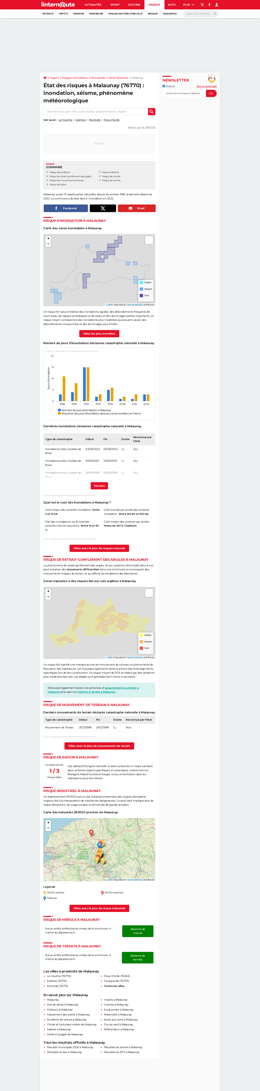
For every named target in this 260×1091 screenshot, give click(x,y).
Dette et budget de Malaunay (65, 1034)
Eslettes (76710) (56, 981)
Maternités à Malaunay (118, 1014)
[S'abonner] (189, 93)
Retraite (47, 13)
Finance (154, 4)
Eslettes (80, 120)
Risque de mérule (111, 176)
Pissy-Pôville (112, 120)
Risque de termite (111, 180)
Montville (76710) (57, 986)
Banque (153, 13)
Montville (94, 120)
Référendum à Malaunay (119, 1029)
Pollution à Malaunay (59, 1009)
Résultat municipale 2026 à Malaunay (70, 1047)
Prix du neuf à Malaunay (118, 1024)
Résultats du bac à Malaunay (64, 1052)
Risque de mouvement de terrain (67, 180)
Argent (54, 77)
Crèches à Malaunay (116, 1004)
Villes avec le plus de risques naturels (99, 548)
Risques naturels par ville (125, 13)
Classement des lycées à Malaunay (68, 1014)
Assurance (170, 13)
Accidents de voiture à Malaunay (66, 1019)
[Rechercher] (200, 13)
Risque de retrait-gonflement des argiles (70, 176)
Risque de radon (58, 184)
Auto (172, 4)
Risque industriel (110, 172)
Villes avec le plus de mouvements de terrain (99, 746)
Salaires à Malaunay (59, 1029)
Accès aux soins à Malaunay (121, 1019)
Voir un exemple (206, 86)
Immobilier (96, 13)
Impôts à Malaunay (115, 999)
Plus (188, 4)
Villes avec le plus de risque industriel (99, 908)
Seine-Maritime (118, 77)
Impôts (63, 13)
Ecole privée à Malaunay (118, 1009)
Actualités (93, 4)
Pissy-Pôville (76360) (117, 976)
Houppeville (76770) (116, 981)
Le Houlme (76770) (59, 976)
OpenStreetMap (134, 304)
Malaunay (53, 999)
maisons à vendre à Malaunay (96, 692)
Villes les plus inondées (99, 333)
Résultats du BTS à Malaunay (121, 1052)
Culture (134, 4)
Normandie (98, 77)
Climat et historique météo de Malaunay (71, 1024)
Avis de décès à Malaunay (62, 1004)
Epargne (78, 13)
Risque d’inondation (60, 172)
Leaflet (109, 304)
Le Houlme (65, 120)
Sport (115, 4)
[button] (48, 239)
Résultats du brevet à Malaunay (123, 1047)
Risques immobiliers (75, 77)
